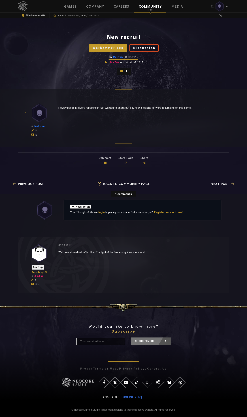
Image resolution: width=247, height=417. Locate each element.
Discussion (144, 48)
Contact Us (157, 368)
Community (150, 6)
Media (177, 6)
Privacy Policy (132, 368)
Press (85, 368)
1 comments (123, 194)
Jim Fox (114, 62)
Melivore (118, 57)
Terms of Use (105, 368)
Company (95, 6)
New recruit (81, 206)
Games (70, 6)
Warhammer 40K (108, 48)
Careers (121, 6)
